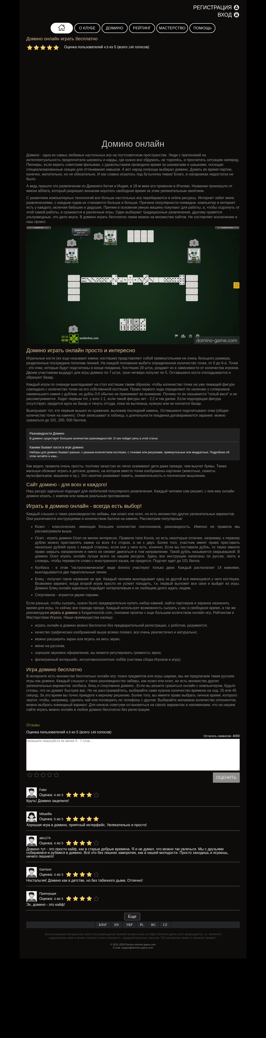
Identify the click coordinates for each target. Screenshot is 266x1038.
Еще (132, 916)
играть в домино (63, 613)
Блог (103, 925)
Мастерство (172, 28)
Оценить (226, 777)
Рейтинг (142, 28)
